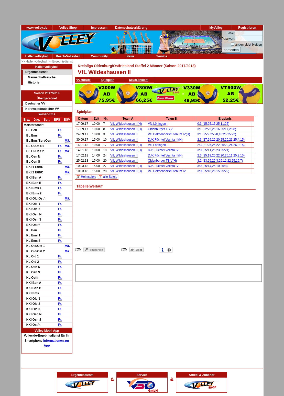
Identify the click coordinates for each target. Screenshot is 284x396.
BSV (67, 119)
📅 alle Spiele (108, 177)
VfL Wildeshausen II (123, 134)
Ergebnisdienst (36, 72)
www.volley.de (36, 27)
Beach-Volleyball (68, 56)
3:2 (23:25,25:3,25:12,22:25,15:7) (220, 160)
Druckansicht (138, 80)
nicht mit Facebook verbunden (78, 249)
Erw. (27, 119)
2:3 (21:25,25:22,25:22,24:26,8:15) (221, 145)
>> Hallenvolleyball (34, 61)
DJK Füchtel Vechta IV (163, 150)
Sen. (47, 119)
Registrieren (247, 27)
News (130, 56)
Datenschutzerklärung (131, 27)
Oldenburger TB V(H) (162, 160)
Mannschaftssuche (42, 77)
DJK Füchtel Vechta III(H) (165, 139)
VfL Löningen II (158, 124)
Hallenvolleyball (37, 56)
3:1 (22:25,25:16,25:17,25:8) (216, 129)
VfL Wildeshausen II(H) (126, 124)
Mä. (67, 140)
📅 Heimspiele (86, 177)
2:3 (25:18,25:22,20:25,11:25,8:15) (221, 155)
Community (99, 56)
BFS (57, 119)
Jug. (37, 119)
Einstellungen (169, 250)
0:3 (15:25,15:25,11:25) (213, 124)
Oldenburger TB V (160, 129)
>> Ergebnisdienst (60, 61)
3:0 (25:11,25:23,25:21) (213, 150)
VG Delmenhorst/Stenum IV (167, 171)
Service (161, 56)
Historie (33, 82)
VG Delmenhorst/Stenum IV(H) (169, 134)
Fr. (60, 130)
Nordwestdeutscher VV (42, 109)
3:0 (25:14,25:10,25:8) (212, 166)
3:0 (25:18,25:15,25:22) (213, 171)
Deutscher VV (35, 103)
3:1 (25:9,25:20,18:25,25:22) (216, 134)
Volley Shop (68, 27)
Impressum (99, 27)
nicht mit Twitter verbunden (124, 249)
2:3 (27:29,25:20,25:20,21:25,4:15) (221, 139)
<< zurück (83, 80)
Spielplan (107, 80)
